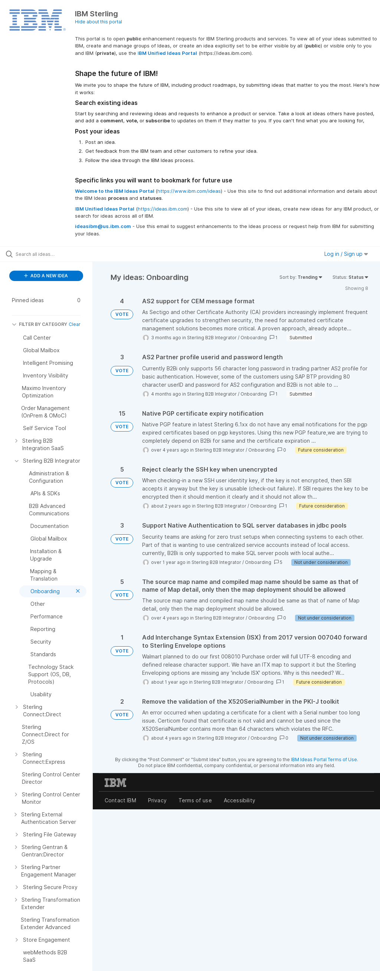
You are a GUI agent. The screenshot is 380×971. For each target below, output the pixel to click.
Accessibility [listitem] (239, 800)
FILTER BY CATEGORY (39, 324)
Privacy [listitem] (157, 800)
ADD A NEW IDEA (46, 275)
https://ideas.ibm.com (162, 209)
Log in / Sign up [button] (346, 254)
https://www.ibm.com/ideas (189, 191)
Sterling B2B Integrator (212, 337)
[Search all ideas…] (50, 254)
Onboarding (253, 337)
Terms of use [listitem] (195, 800)
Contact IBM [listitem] (120, 800)
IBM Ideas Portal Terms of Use (324, 759)
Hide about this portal (98, 21)
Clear (75, 324)
